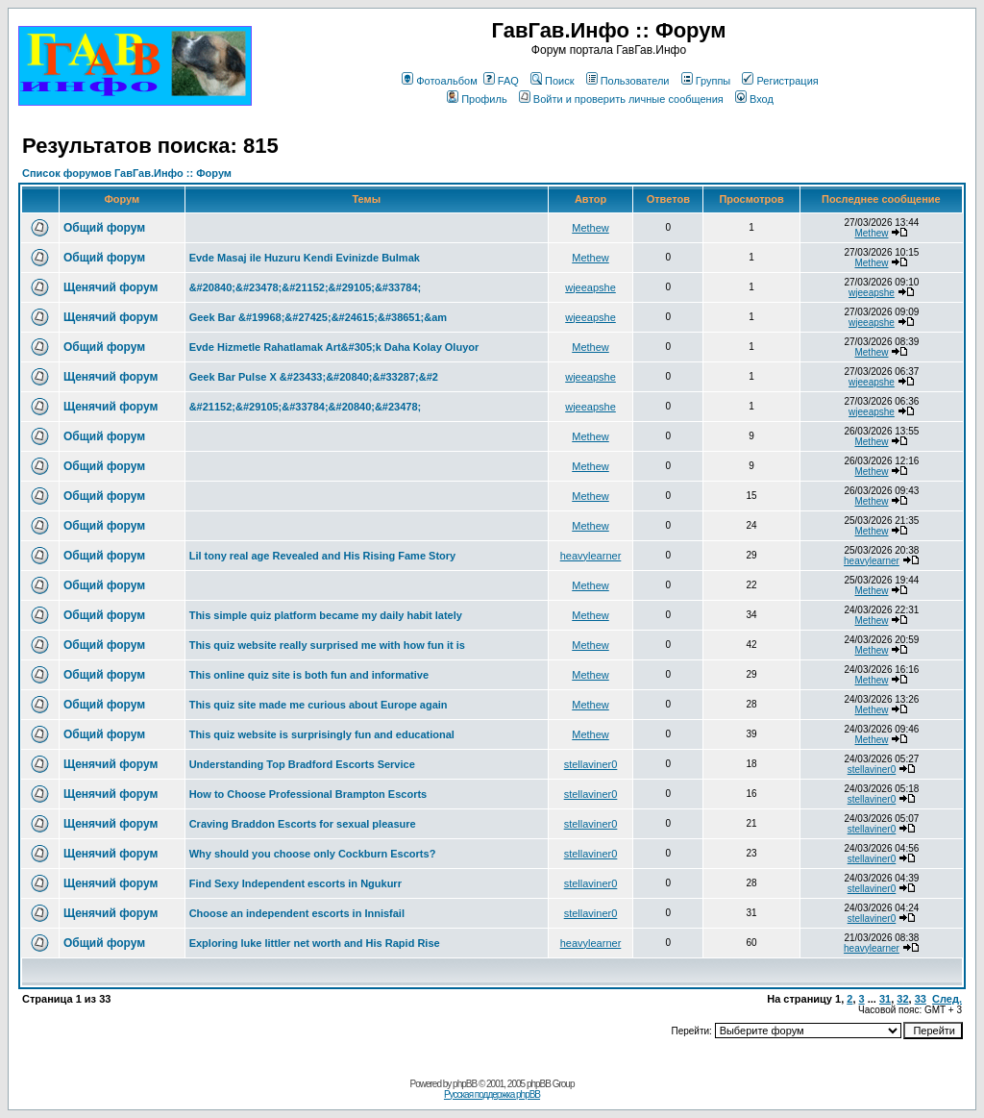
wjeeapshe (590, 287)
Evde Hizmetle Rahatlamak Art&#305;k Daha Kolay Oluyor (334, 347)
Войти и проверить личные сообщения (621, 99)
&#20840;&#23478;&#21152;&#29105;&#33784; (305, 287)
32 (902, 999)
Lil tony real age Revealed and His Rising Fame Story (322, 555)
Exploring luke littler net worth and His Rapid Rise (314, 943)
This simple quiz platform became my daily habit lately (325, 615)
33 (920, 999)
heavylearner (591, 555)
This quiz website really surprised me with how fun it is (327, 645)
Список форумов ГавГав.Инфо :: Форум (127, 173)
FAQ (501, 81)
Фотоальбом (440, 81)
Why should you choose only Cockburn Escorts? (312, 853)
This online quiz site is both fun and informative (309, 675)
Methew (590, 228)
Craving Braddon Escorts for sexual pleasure (302, 824)
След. (947, 999)
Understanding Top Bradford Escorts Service (302, 764)
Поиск (552, 81)
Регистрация (780, 81)
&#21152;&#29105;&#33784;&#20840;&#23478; (305, 406)
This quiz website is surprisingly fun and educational (322, 734)
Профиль (477, 99)
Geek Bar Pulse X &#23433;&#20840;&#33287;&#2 (313, 377)
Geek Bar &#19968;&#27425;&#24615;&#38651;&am (318, 317)
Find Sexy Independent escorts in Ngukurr (295, 883)
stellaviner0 (591, 764)
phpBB (465, 1084)
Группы (706, 81)
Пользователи (628, 81)
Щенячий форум (110, 287)
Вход (754, 99)
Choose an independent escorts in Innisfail (297, 913)
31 (885, 999)
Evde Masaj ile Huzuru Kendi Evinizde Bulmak (304, 257)
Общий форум (104, 228)
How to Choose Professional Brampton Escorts (308, 794)
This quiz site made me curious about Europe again (318, 704)
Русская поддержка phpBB (492, 1094)
